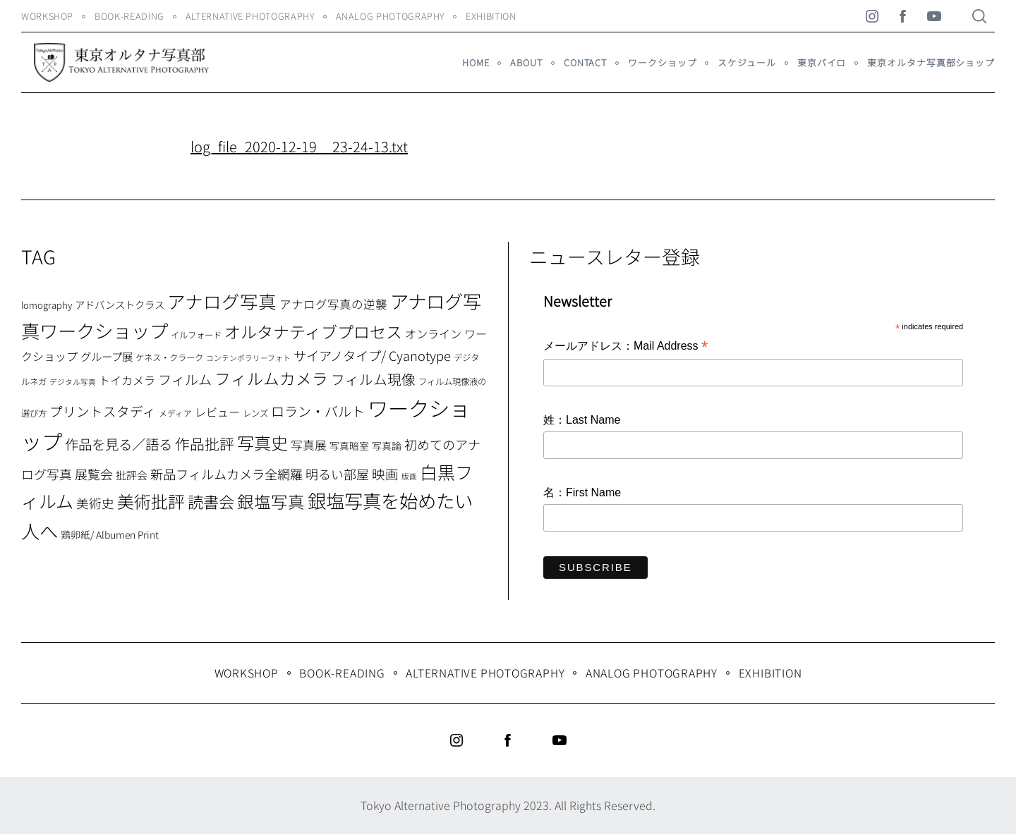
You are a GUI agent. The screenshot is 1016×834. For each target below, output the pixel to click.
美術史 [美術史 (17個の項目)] (95, 503)
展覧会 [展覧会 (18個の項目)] (94, 474)
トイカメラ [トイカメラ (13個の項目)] (127, 380)
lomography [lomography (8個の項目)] (46, 305)
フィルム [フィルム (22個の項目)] (185, 379)
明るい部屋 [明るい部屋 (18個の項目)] (337, 474)
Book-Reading (129, 16)
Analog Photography (390, 16)
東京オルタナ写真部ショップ (931, 62)
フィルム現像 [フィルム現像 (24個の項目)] (373, 379)
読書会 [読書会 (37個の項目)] (211, 501)
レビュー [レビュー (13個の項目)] (217, 411)
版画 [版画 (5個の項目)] (409, 476)
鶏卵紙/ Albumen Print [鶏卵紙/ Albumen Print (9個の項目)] (110, 534)
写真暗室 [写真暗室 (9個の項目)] (349, 446)
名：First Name (582, 492)
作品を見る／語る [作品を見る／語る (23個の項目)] (118, 444)
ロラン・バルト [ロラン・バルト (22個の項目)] (318, 411)
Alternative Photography (250, 16)
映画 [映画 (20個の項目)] (385, 473)
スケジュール (746, 62)
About (526, 62)
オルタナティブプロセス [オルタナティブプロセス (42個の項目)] (313, 331)
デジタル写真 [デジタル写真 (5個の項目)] (72, 381)
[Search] (979, 16)
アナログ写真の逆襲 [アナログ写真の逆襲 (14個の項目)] (333, 303)
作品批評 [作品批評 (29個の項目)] (204, 443)
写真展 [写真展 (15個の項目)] (309, 444)
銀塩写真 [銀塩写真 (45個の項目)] (271, 501)
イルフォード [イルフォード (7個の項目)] (196, 335)
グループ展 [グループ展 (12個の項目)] (106, 356)
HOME (476, 62)
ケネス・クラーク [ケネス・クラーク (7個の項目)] (169, 357)
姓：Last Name (581, 420)
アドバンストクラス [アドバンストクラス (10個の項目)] (119, 304)
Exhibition (491, 16)
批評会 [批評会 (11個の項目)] (131, 474)
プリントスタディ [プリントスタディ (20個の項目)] (102, 410)
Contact (585, 62)
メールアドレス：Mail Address (625, 347)
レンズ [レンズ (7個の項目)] (255, 413)
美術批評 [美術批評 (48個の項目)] (151, 501)
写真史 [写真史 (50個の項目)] (262, 442)
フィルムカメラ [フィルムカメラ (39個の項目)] (271, 378)
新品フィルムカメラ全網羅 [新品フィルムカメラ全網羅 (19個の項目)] (226, 474)
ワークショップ (662, 62)
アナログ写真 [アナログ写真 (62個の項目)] (222, 301)
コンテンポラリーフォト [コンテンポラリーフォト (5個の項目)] (248, 357)
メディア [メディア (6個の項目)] (175, 413)
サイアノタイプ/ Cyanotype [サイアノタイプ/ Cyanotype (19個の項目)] (372, 355)
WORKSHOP (47, 16)
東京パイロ (821, 62)
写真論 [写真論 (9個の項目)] (386, 446)
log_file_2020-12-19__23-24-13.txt (299, 146)
